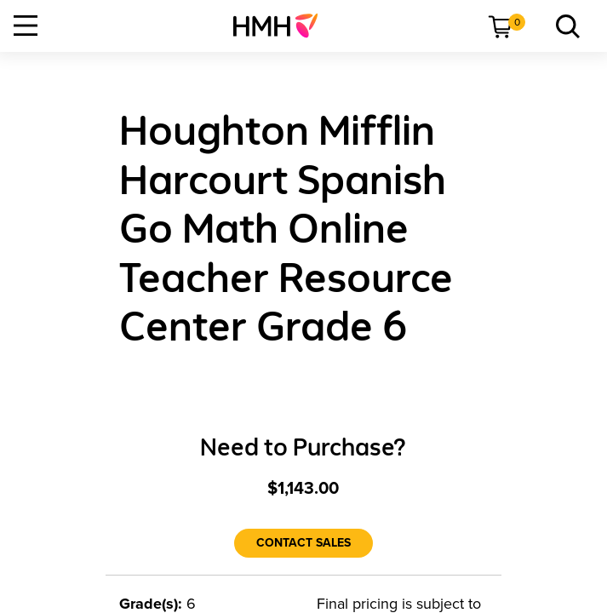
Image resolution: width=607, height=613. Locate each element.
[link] (282, 25)
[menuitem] (282, 25)
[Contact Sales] (303, 543)
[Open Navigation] (25, 25)
